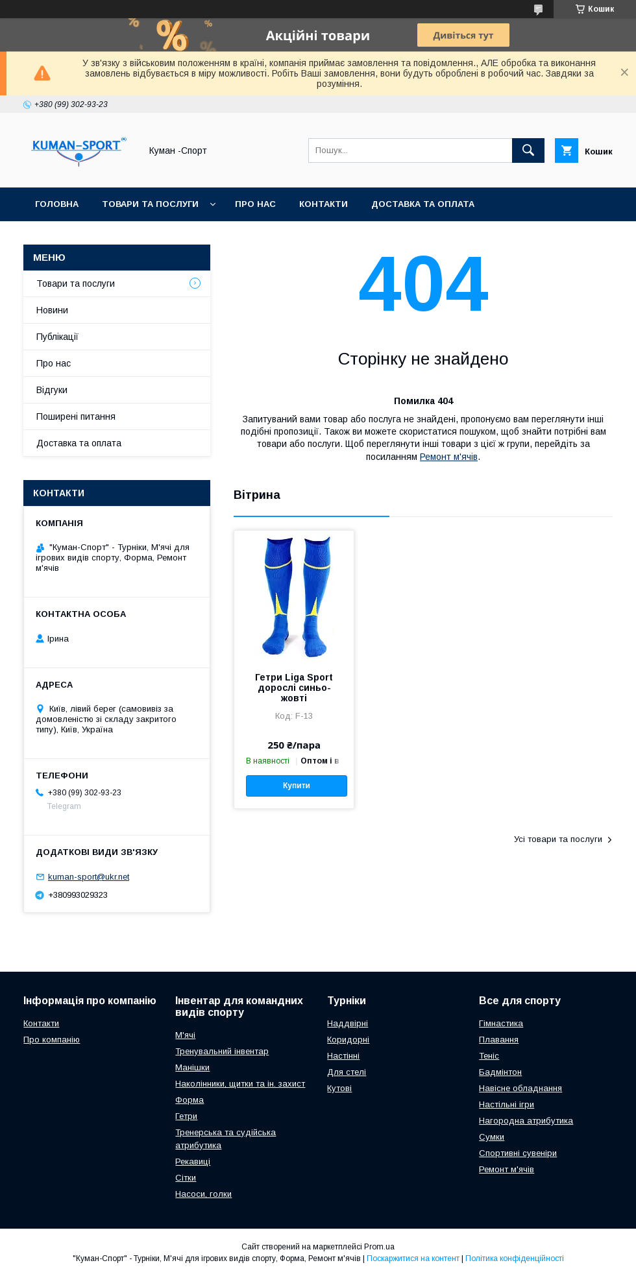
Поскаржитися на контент (413, 1258)
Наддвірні (347, 1023)
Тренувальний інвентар (222, 1051)
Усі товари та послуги (558, 839)
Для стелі (346, 1072)
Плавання (499, 1039)
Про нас (255, 204)
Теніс (489, 1056)
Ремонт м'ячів (449, 456)
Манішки (192, 1067)
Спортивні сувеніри (518, 1153)
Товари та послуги (150, 204)
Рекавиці (192, 1161)
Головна (57, 204)
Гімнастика (501, 1023)
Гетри (186, 1116)
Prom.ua (379, 1246)
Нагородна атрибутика (526, 1121)
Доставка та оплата (422, 204)
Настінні (343, 1056)
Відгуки (51, 390)
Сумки (491, 1137)
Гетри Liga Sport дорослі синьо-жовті (294, 687)
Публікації (57, 336)
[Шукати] (528, 150)
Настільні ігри (506, 1104)
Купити (296, 785)
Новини (52, 310)
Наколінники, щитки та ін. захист (240, 1084)
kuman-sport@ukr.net (88, 877)
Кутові (339, 1088)
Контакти (323, 204)
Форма (189, 1100)
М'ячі (185, 1035)
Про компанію (51, 1039)
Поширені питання (76, 416)
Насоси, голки (203, 1194)
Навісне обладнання (520, 1088)
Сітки (185, 1178)
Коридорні (348, 1039)
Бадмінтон (500, 1072)
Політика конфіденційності (514, 1258)
